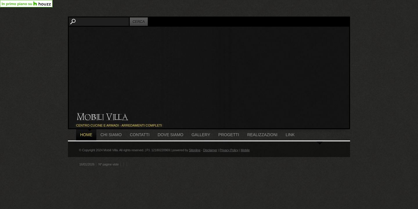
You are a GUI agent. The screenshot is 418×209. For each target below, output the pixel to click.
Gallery (201, 134)
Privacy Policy (228, 150)
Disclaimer (210, 150)
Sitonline (195, 150)
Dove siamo (170, 134)
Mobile (245, 150)
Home (86, 134)
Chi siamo (111, 134)
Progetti (228, 134)
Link (290, 134)
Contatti (139, 134)
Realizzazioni (262, 134)
